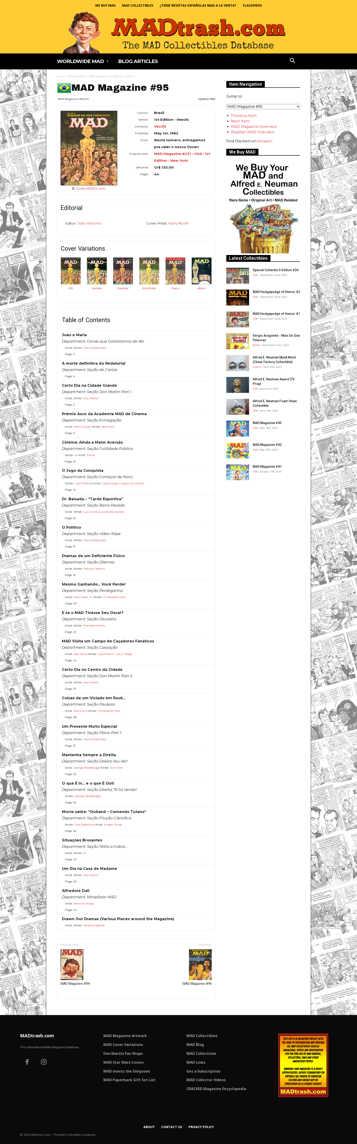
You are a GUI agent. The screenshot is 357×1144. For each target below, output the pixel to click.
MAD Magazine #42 (267, 445)
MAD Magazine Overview (254, 126)
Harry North (178, 223)
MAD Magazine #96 (197, 967)
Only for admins (72, 1007)
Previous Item (244, 116)
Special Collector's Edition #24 (275, 270)
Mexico (202, 288)
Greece (175, 288)
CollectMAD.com (91, 188)
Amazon (264, 141)
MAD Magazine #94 (75, 967)
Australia (97, 288)
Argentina (123, 288)
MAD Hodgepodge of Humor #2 (276, 292)
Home (61, 76)
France (257, 367)
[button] (292, 61)
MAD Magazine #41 (267, 466)
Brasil (256, 345)
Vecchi (160, 126)
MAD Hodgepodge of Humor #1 (276, 314)
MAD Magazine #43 (267, 423)
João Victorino (89, 223)
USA (70, 288)
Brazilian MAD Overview (252, 132)
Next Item (240, 121)
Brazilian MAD (77, 76)
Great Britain (149, 288)
